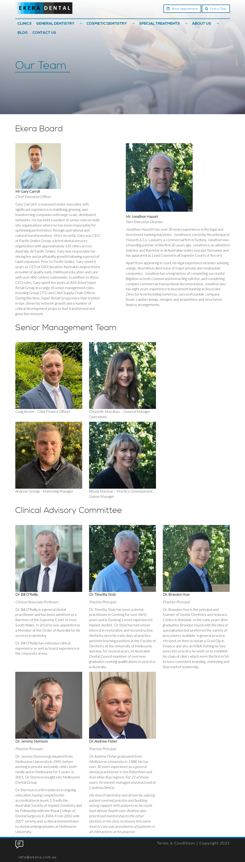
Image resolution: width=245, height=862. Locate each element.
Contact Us (44, 32)
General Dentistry (55, 23)
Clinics (25, 23)
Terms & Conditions (176, 843)
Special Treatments (159, 23)
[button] (80, 23)
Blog (23, 32)
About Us (201, 23)
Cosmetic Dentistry (107, 23)
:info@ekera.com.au (37, 857)
